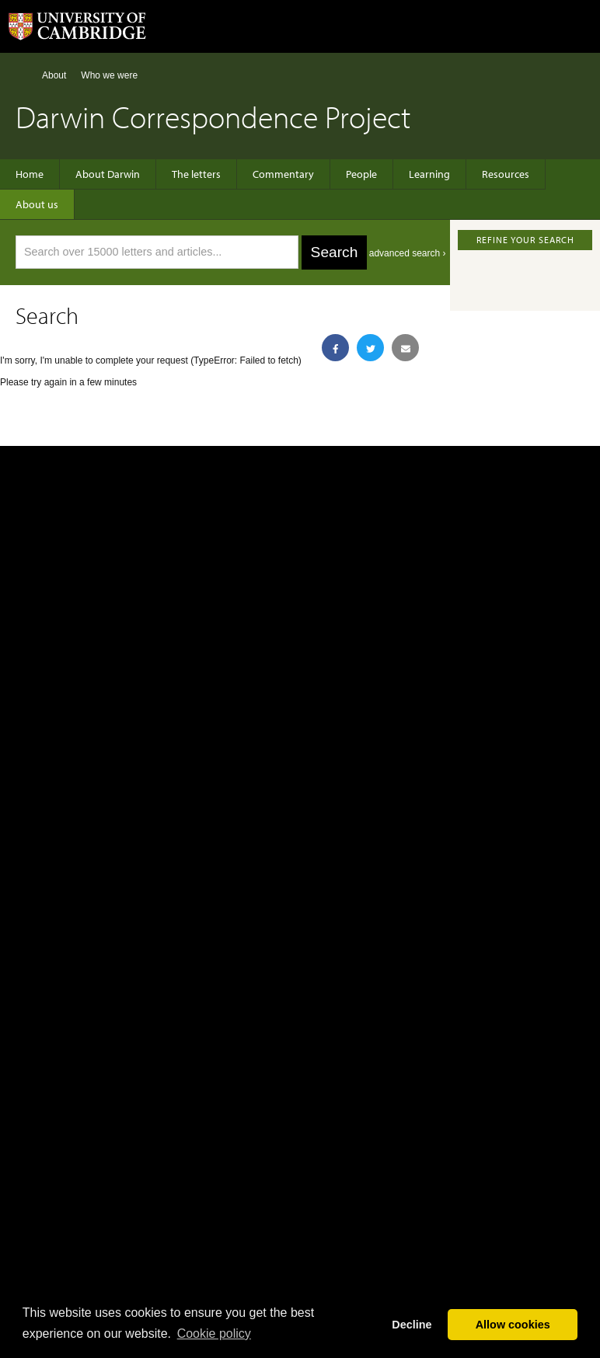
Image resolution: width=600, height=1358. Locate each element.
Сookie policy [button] (214, 1333)
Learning (429, 174)
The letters (196, 174)
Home (22, 75)
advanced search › (407, 253)
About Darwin (107, 174)
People (361, 174)
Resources (505, 174)
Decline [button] (411, 1324)
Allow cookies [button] (513, 1324)
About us (37, 204)
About (54, 75)
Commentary (283, 174)
